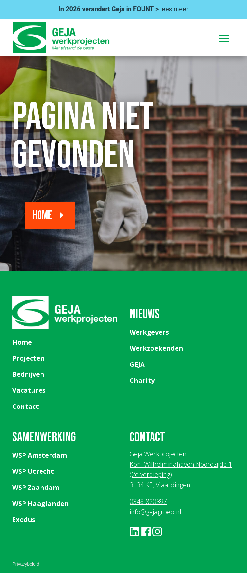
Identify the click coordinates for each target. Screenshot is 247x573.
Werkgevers (149, 332)
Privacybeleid (25, 564)
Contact (25, 406)
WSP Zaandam (35, 487)
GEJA (137, 364)
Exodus (23, 519)
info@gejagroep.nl (155, 511)
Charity (142, 380)
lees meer (174, 9)
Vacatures (29, 390)
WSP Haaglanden (40, 503)
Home (42, 215)
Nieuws (145, 314)
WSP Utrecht (33, 471)
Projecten (28, 358)
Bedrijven (28, 374)
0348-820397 (148, 501)
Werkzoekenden (156, 348)
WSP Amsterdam (39, 455)
